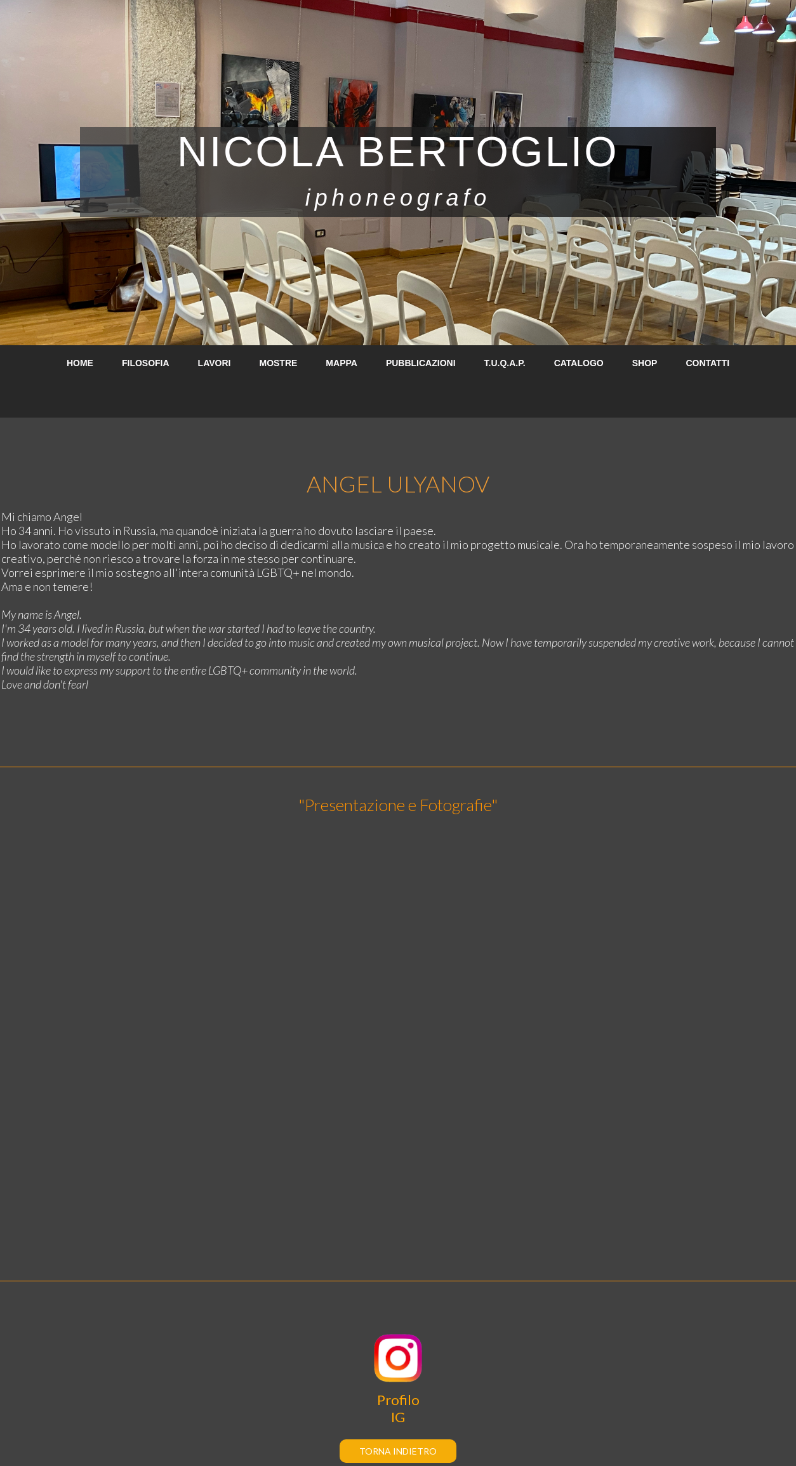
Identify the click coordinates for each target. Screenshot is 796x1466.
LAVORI (214, 363)
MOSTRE (278, 363)
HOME (80, 363)
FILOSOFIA (145, 363)
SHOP (645, 363)
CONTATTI (707, 363)
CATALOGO (579, 363)
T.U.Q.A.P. (505, 363)
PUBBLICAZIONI (421, 363)
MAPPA (341, 363)
